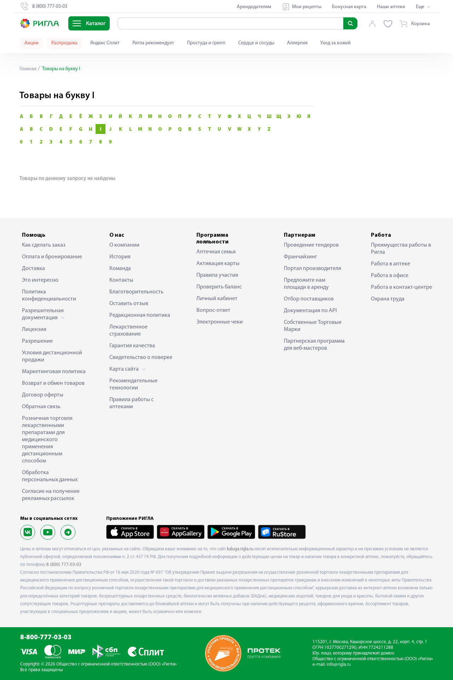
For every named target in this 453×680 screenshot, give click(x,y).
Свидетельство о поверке (140, 357)
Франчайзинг (300, 257)
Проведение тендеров (311, 245)
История (120, 257)
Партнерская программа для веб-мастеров (314, 344)
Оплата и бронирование (52, 257)
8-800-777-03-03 (45, 637)
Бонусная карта (349, 7)
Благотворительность (136, 292)
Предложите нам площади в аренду (306, 283)
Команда (120, 268)
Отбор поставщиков (309, 299)
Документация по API (310, 311)
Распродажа (64, 43)
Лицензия (34, 329)
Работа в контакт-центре (401, 287)
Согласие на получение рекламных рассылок (51, 495)
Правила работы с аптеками (131, 403)
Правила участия (217, 275)
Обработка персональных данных (50, 476)
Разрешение (37, 341)
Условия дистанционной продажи (52, 356)
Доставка (33, 268)
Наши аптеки (391, 7)
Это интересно (40, 280)
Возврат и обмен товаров (53, 383)
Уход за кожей (335, 43)
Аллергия (297, 43)
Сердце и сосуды (256, 43)
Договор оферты (42, 395)
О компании (124, 245)
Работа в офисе (389, 276)
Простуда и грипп (206, 43)
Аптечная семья (216, 252)
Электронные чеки (219, 322)
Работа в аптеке (390, 264)
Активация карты (218, 263)
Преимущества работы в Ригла (401, 248)
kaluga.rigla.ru (240, 549)
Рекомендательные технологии (133, 384)
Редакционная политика (139, 315)
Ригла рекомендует (153, 43)
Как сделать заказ (43, 245)
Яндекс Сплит (105, 43)
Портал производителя (312, 268)
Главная (27, 69)
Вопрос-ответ (213, 310)
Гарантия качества (132, 346)
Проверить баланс (219, 287)
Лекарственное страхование (128, 330)
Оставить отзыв (128, 304)
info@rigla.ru (339, 664)
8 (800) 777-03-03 (63, 564)
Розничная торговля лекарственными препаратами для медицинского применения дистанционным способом (47, 440)
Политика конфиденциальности (49, 295)
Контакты (121, 280)
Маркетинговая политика (54, 372)
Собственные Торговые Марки (313, 326)
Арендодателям (254, 7)
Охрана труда (388, 299)
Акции (31, 43)
